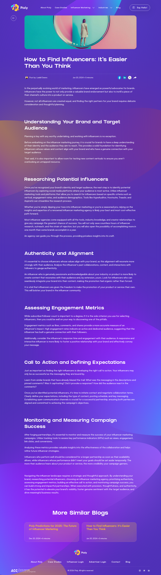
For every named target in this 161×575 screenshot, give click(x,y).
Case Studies (61, 7)
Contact (116, 562)
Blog (118, 7)
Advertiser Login (97, 562)
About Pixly (46, 7)
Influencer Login (75, 562)
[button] (83, 7)
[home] (19, 7)
